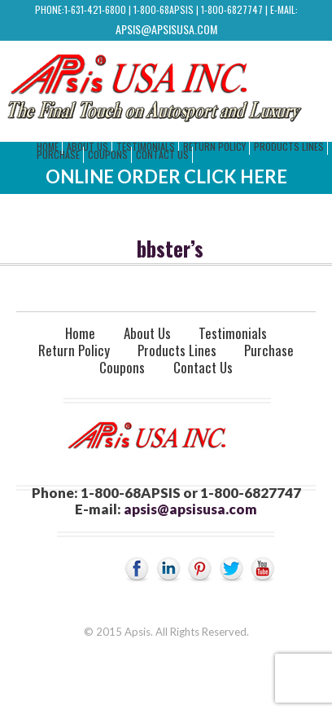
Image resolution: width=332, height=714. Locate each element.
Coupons (108, 154)
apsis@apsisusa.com (166, 28)
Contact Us (162, 154)
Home (80, 333)
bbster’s (170, 248)
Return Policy (214, 146)
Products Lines (289, 146)
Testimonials (233, 333)
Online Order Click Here (166, 176)
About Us (147, 333)
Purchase (58, 154)
